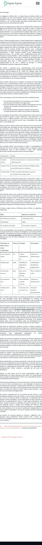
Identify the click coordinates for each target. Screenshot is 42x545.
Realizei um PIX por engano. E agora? (11, 437)
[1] (3, 122)
